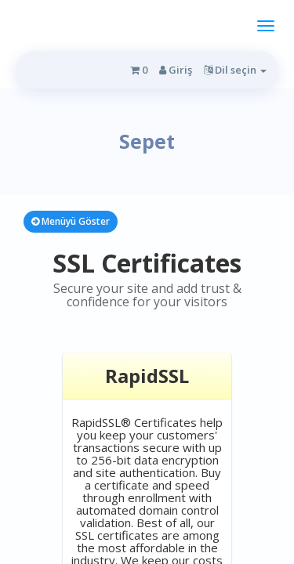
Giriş (175, 70)
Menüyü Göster (70, 221)
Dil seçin (235, 70)
